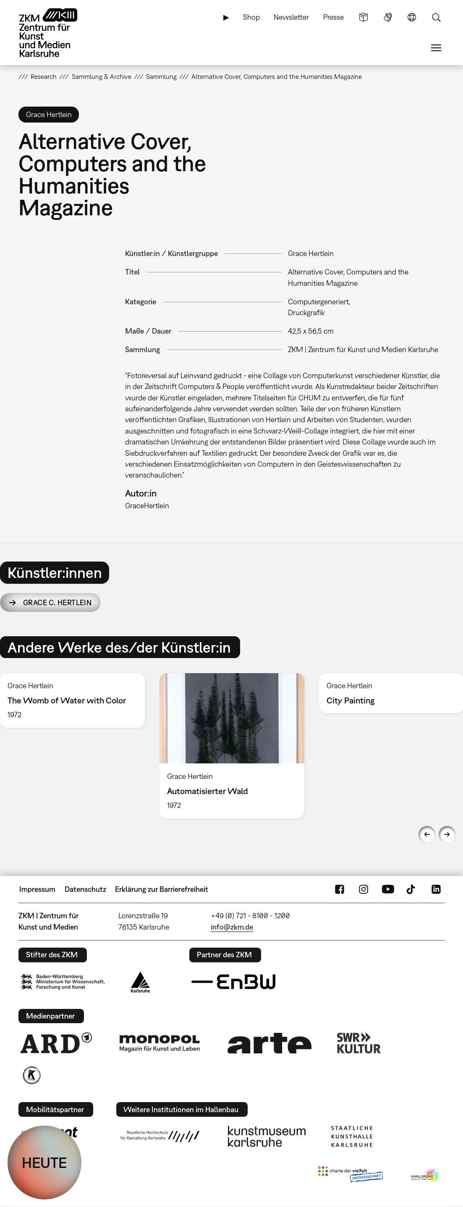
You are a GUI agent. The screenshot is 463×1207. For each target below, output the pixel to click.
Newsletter (291, 17)
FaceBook (339, 889)
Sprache (411, 17)
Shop (251, 17)
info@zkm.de (232, 926)
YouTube (387, 889)
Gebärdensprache (387, 17)
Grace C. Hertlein (57, 602)
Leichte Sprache (363, 17)
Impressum (37, 889)
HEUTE (44, 1162)
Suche (436, 17)
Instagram (363, 889)
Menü (436, 47)
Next (447, 834)
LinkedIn (436, 889)
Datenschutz (85, 889)
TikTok (411, 889)
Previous (427, 834)
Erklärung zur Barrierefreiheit (161, 889)
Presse (333, 17)
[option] (231, 745)
